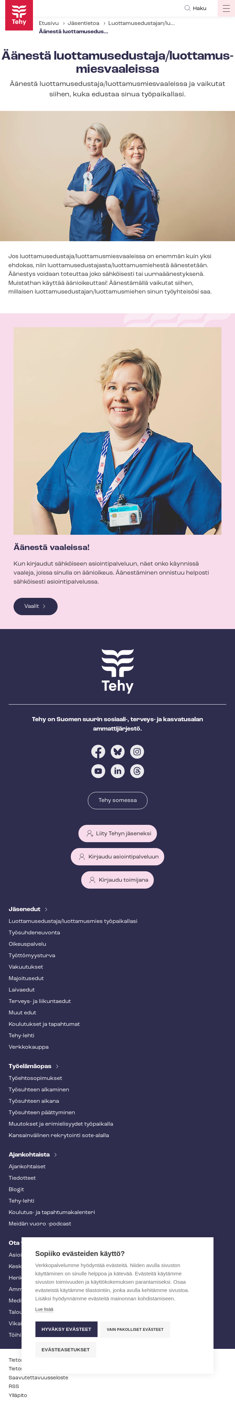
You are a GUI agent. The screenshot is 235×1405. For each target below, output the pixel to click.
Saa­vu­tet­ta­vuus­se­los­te (38, 1378)
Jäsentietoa (83, 23)
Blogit (16, 1190)
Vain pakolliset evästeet (135, 1330)
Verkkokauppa (29, 1047)
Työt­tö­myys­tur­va (32, 956)
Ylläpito (18, 1395)
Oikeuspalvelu (27, 944)
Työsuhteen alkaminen (39, 1090)
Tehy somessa (118, 800)
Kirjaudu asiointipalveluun (124, 857)
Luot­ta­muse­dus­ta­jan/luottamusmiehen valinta (170, 23)
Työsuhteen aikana (34, 1101)
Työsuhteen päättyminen (42, 1113)
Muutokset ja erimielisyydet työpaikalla (61, 1124)
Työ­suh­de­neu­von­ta (34, 933)
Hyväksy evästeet (66, 1330)
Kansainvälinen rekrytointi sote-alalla (59, 1135)
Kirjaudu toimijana (123, 880)
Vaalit (31, 606)
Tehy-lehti (21, 1036)
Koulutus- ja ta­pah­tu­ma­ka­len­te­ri (52, 1212)
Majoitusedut (26, 978)
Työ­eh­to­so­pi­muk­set (35, 1078)
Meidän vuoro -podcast (40, 1224)
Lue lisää (44, 1310)
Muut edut (22, 1013)
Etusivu (49, 23)
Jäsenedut (25, 909)
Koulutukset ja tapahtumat (44, 1024)
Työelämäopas (31, 1066)
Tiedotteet (22, 1178)
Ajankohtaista (30, 1155)
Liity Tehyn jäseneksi (123, 834)
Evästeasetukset (66, 1349)
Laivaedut (22, 990)
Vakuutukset (26, 967)
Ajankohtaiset (27, 1167)
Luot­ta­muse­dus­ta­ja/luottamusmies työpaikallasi (73, 921)
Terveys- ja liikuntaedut (40, 1001)
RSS (14, 1386)
